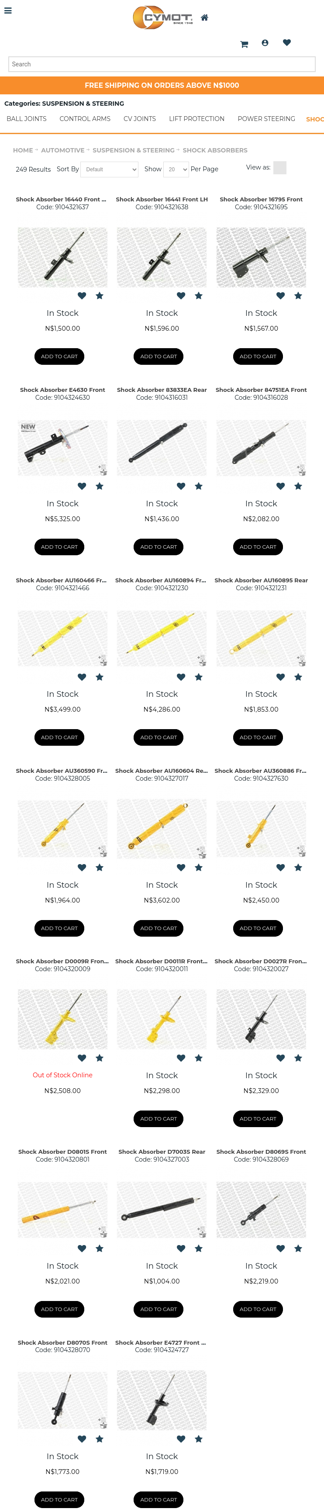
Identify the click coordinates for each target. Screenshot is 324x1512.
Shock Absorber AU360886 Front (263, 770)
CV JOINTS (140, 119)
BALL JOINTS (27, 119)
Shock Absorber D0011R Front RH (164, 961)
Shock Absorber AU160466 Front (64, 580)
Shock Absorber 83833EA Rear (162, 389)
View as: (258, 167)
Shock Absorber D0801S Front (62, 1151)
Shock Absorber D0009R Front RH (66, 961)
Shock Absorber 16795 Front (261, 199)
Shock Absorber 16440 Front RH (63, 199)
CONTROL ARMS (85, 119)
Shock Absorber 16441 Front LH (162, 199)
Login (265, 43)
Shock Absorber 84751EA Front (261, 389)
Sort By (68, 169)
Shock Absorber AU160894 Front (163, 580)
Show (153, 169)
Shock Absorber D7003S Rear (161, 1151)
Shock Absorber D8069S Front (262, 1151)
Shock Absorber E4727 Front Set (163, 1342)
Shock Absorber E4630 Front (62, 389)
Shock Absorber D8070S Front (63, 1342)
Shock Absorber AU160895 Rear (261, 580)
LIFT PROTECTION (196, 119)
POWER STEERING (266, 119)
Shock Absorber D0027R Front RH (265, 961)
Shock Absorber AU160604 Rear (162, 770)
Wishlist (287, 43)
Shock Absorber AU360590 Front (64, 770)
